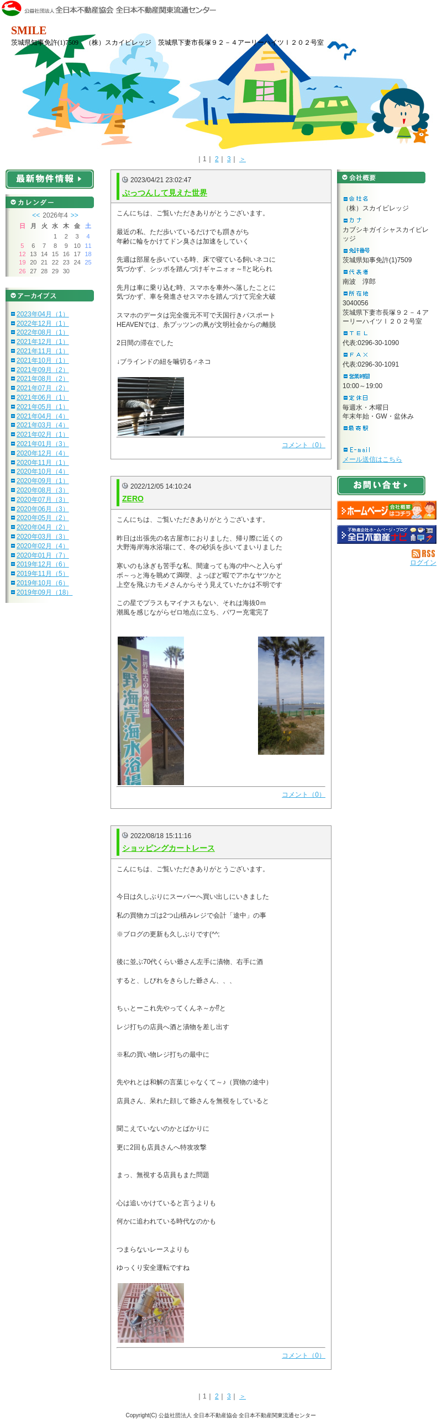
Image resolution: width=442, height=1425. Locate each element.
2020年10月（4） (43, 471)
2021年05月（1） (43, 407)
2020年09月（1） (43, 481)
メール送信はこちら (372, 459)
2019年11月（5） (43, 574)
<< (36, 215)
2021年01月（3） (43, 444)
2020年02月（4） (43, 546)
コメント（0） (303, 445)
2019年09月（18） (44, 592)
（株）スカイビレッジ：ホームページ (386, 510)
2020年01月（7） (43, 555)
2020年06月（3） (43, 509)
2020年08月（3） (43, 490)
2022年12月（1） (43, 323)
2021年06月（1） (43, 397)
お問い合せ (381, 485)
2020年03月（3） (43, 537)
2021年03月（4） (43, 425)
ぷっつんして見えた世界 (164, 192)
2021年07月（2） (43, 388)
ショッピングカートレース (168, 848)
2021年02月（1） (43, 434)
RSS (424, 553)
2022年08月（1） (43, 332)
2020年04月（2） (43, 527)
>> (74, 215)
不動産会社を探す (386, 534)
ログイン (423, 562)
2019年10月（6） (43, 583)
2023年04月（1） (43, 314)
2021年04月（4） (43, 416)
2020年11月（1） (43, 463)
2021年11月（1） (43, 351)
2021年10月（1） (43, 360)
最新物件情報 (50, 179)
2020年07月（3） (43, 500)
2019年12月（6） (43, 564)
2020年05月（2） (43, 518)
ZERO (133, 498)
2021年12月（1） (43, 342)
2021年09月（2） (43, 370)
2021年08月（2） (43, 379)
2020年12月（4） (43, 453)
